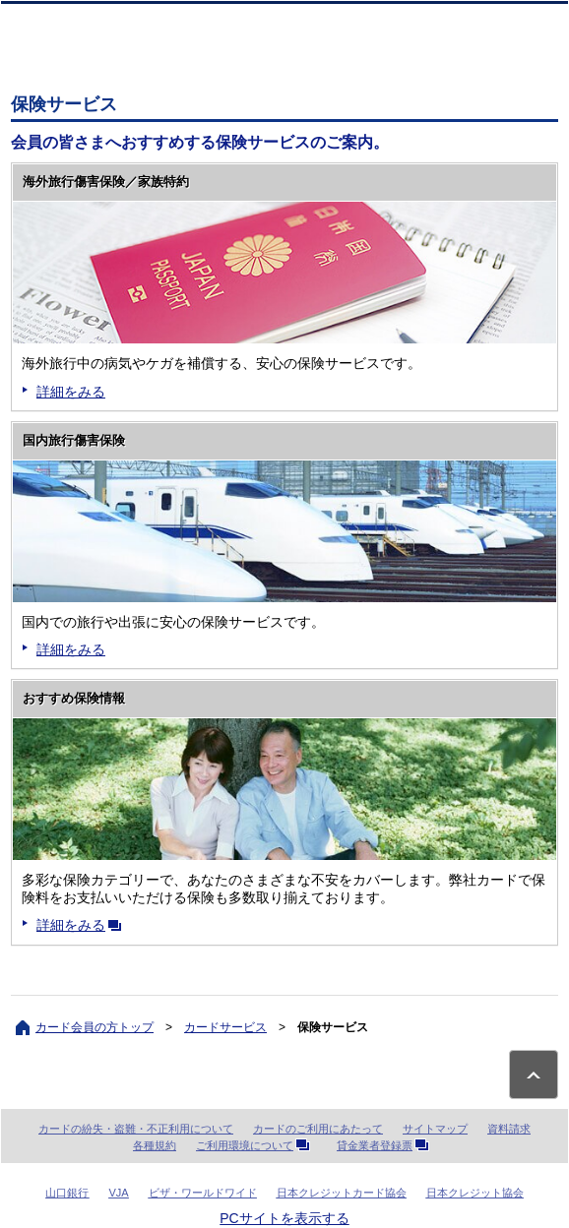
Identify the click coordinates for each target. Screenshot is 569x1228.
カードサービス (225, 1027)
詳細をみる (70, 391)
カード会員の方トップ (94, 1027)
